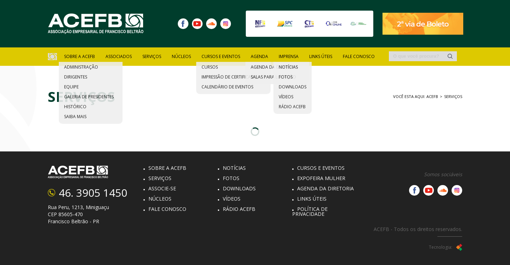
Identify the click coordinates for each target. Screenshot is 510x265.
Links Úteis (320, 56)
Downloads (239, 188)
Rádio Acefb (239, 209)
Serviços (453, 96)
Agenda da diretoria (325, 188)
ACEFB (432, 96)
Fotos (231, 178)
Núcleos (159, 198)
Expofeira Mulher (321, 178)
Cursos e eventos (321, 168)
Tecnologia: (445, 247)
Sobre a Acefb (167, 168)
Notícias (234, 168)
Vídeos (231, 198)
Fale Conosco (359, 56)
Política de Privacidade (310, 211)
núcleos (181, 56)
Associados (119, 56)
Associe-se (162, 188)
